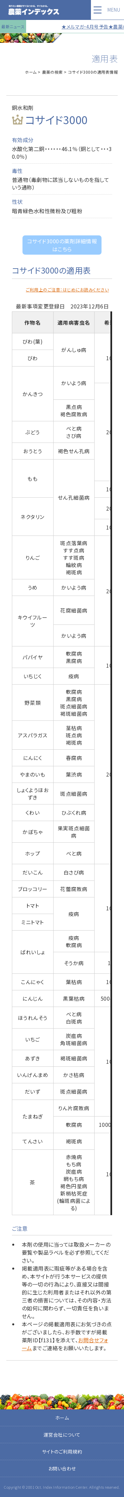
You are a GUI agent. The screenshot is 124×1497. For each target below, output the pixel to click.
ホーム (31, 72)
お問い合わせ (62, 1468)
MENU (113, 9)
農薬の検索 (52, 72)
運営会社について (62, 1434)
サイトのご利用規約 (62, 1451)
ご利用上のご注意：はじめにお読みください (67, 290)
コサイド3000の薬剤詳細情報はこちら (62, 245)
